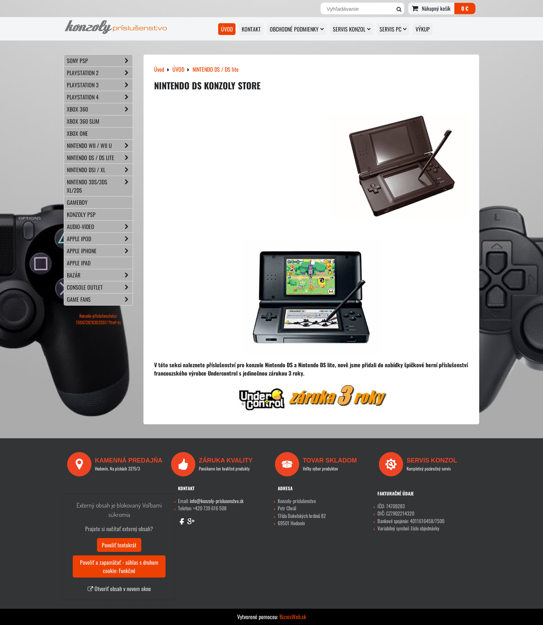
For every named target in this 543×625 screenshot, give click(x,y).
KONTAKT (251, 29)
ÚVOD (227, 29)
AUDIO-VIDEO (100, 226)
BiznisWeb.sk (292, 617)
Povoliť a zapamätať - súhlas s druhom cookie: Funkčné (119, 566)
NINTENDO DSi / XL (100, 170)
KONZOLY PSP (81, 214)
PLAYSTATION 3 (100, 85)
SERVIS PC (393, 29)
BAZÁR (100, 275)
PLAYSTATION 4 (100, 97)
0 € (465, 8)
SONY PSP (100, 61)
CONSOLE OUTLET (100, 287)
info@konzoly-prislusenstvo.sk (216, 500)
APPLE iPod (100, 239)
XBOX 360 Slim (83, 121)
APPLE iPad (78, 263)
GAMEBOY (77, 202)
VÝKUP (423, 29)
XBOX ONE (77, 133)
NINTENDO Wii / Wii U (100, 145)
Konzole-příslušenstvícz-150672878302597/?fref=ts (98, 319)
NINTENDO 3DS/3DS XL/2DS (100, 186)
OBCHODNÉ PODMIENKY (297, 29)
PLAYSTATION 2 (100, 73)
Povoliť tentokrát (119, 545)
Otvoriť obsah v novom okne (119, 588)
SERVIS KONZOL (352, 29)
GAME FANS (100, 299)
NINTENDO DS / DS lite (100, 158)
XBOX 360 (100, 109)
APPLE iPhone (100, 251)
